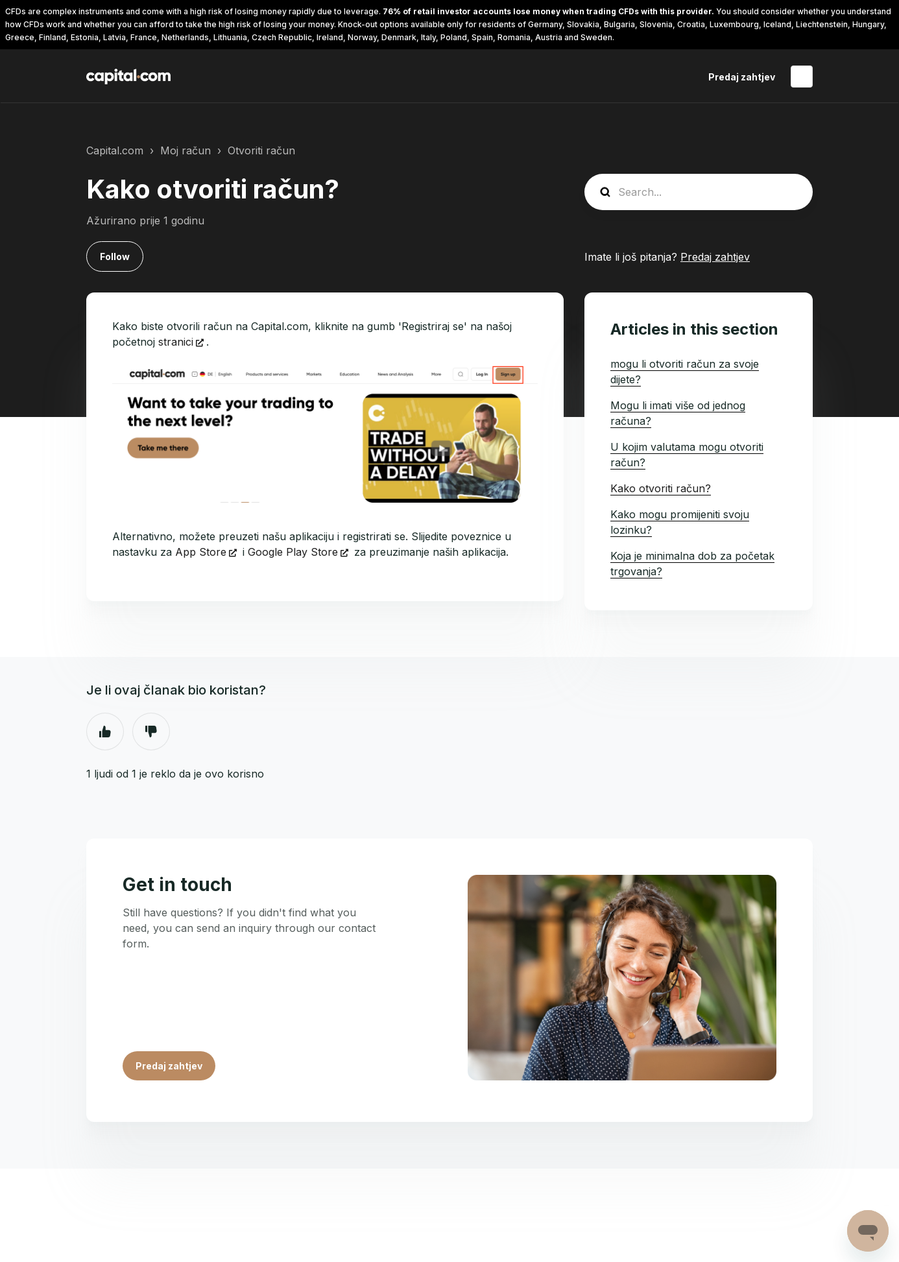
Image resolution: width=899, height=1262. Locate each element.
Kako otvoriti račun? (660, 488)
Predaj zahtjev (741, 76)
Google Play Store (293, 551)
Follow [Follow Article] (115, 256)
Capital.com (114, 150)
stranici (175, 341)
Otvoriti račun (261, 150)
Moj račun (185, 150)
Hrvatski (802, 76)
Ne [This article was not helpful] (151, 731)
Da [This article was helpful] (105, 731)
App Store (200, 551)
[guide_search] (698, 192)
